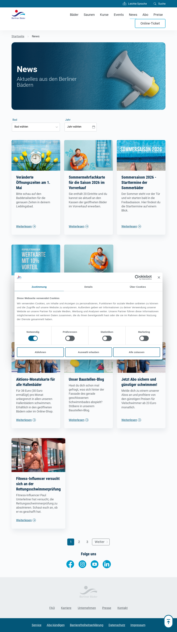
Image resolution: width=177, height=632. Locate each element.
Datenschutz (117, 625)
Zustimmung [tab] (39, 286)
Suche (159, 3)
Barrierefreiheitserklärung (86, 625)
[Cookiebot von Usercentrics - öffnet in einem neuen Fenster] (137, 277)
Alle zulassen (136, 352)
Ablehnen (40, 352)
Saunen (89, 15)
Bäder (74, 15)
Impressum (137, 625)
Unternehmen (87, 608)
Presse (106, 608)
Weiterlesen (24, 226)
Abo (145, 15)
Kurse (104, 15)
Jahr (67, 119)
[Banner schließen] (159, 277)
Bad (15, 119)
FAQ (52, 608)
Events (119, 15)
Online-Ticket (150, 23)
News (133, 15)
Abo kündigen (56, 625)
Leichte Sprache (135, 3)
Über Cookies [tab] (138, 286)
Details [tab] (88, 286)
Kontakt (122, 608)
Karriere (66, 608)
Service (36, 625)
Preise (158, 15)
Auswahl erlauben (88, 352)
